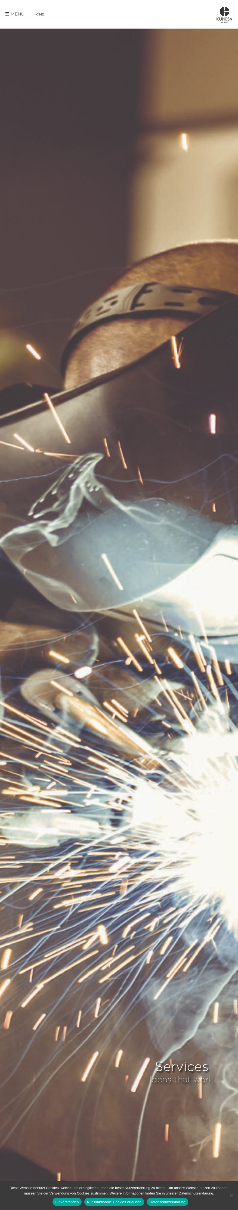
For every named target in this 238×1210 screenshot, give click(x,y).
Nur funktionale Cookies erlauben (114, 1202)
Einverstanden (67, 1202)
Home (39, 14)
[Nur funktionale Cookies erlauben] (231, 1195)
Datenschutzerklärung (167, 1202)
